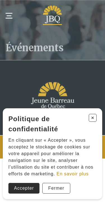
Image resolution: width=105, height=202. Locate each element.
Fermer (56, 188)
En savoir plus (73, 173)
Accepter (24, 188)
